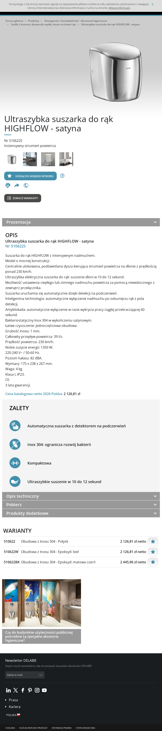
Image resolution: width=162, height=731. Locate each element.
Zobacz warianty (22, 198)
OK (41, 675)
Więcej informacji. (119, 8)
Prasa (13, 700)
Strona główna (14, 21)
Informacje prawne (62, 728)
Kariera (14, 706)
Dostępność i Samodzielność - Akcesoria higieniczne (76, 21)
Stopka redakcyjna (85, 728)
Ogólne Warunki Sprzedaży (33, 728)
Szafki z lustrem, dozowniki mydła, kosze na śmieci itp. (43, 24)
